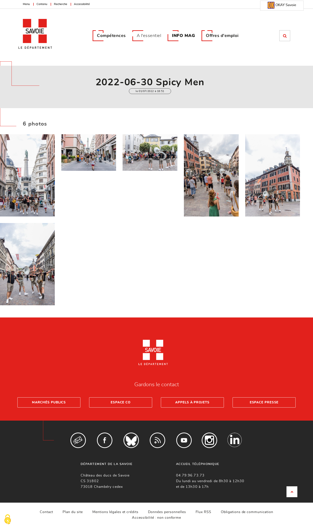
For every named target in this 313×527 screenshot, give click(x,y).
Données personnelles (167, 512)
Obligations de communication (247, 512)
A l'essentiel (149, 36)
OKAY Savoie (282, 5)
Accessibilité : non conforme (156, 517)
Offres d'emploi (222, 36)
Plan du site (73, 512)
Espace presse (264, 402)
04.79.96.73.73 (190, 475)
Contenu (42, 4)
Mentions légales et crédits (115, 512)
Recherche (60, 4)
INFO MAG (183, 36)
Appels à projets (192, 402)
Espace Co (121, 402)
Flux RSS (203, 512)
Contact (46, 512)
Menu (26, 4)
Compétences (111, 36)
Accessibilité (82, 4)
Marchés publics (49, 402)
